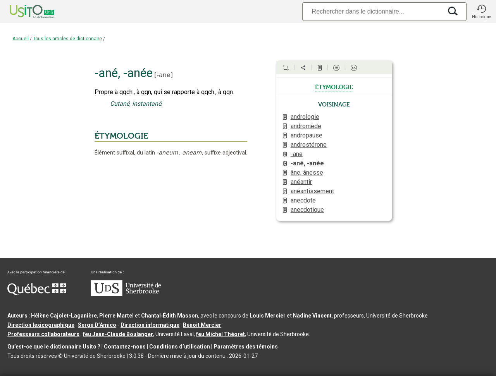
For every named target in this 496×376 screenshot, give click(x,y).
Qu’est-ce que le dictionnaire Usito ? (53, 346)
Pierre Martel (116, 315)
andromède (306, 126)
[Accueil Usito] (23, 11)
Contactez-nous (125, 346)
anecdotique (307, 209)
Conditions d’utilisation (179, 346)
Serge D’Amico (97, 325)
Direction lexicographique (40, 325)
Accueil (20, 38)
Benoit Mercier (202, 325)
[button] (481, 11)
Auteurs (17, 315)
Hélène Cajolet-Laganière (64, 315)
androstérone (309, 144)
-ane (163, 75)
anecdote (303, 200)
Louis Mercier (268, 315)
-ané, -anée (307, 163)
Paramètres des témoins (246, 346)
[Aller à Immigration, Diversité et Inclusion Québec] (36, 293)
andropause (306, 135)
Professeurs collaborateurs (43, 334)
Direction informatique (150, 325)
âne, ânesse (307, 172)
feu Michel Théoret (220, 334)
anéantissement (312, 191)
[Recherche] (372, 11)
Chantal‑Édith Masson (169, 315)
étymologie (334, 86)
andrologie (305, 116)
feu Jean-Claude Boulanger (118, 334)
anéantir (301, 181)
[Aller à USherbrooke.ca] (126, 294)
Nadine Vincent (312, 315)
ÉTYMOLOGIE (121, 136)
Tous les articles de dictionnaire (67, 38)
